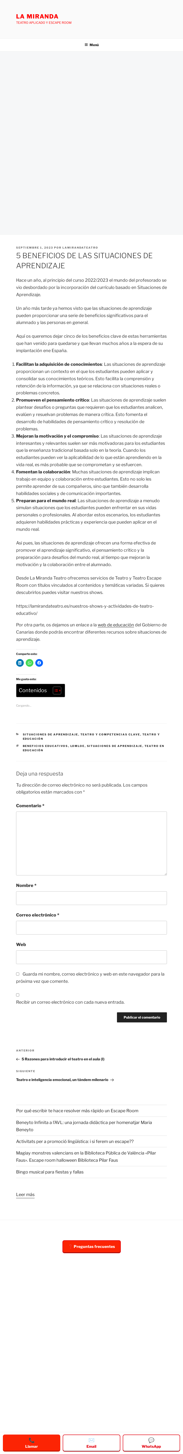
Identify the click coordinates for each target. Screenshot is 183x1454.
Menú (92, 45)
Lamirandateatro (80, 247)
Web (21, 944)
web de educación (116, 624)
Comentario (30, 805)
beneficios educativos (45, 746)
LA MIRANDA (37, 16)
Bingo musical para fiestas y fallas (50, 1171)
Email (91, 1443)
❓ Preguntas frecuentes (91, 1246)
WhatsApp (151, 1443)
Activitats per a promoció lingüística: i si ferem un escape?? (75, 1141)
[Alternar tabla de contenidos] (54, 690)
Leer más (25, 1194)
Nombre (26, 885)
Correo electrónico (37, 914)
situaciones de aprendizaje (50, 734)
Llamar (31, 1443)
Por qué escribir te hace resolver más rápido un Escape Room (77, 1110)
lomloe (77, 746)
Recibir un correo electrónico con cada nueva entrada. (70, 1002)
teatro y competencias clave (110, 734)
